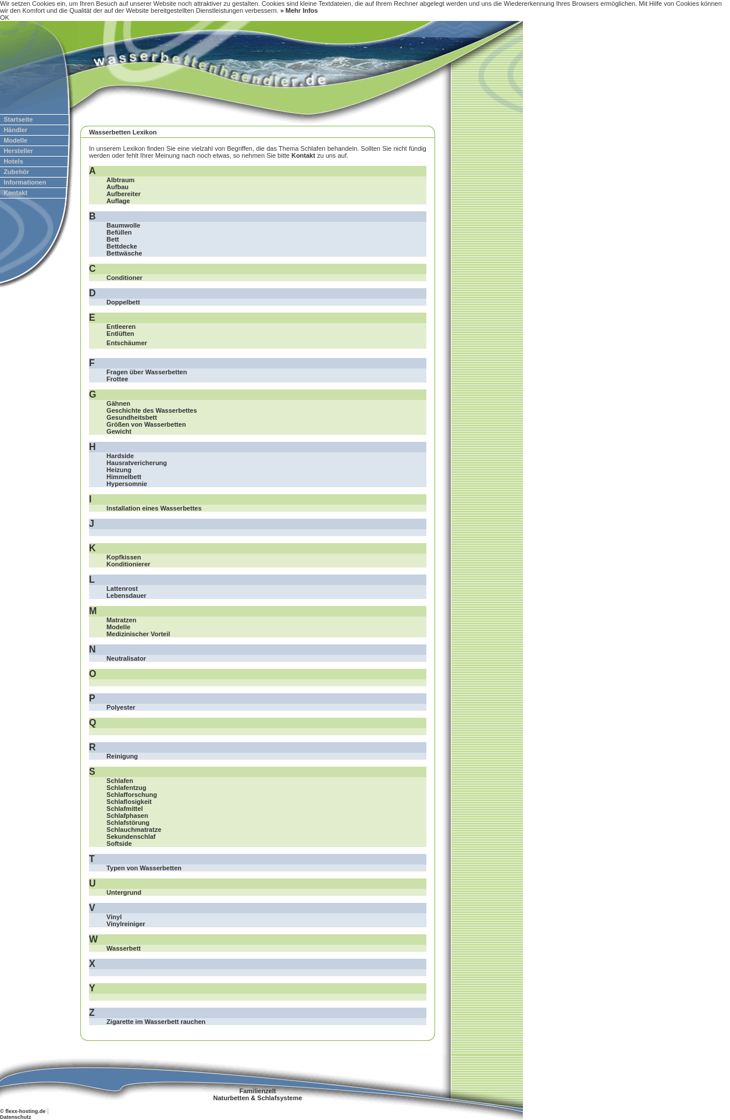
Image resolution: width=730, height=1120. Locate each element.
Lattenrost (122, 588)
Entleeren (121, 326)
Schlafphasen (127, 815)
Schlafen (119, 780)
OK (4, 17)
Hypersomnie (126, 483)
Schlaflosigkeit (129, 801)
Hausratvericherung (136, 462)
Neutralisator (126, 658)
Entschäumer (126, 342)
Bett (112, 239)
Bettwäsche (124, 253)
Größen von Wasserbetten (146, 424)
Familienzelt (257, 1090)
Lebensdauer (126, 595)
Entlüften (120, 333)
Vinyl (114, 916)
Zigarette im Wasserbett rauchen (155, 1021)
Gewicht (118, 431)
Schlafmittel (124, 808)
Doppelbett (123, 302)
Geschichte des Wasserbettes (151, 410)
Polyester (121, 707)
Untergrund (123, 892)
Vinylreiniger (125, 923)
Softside (118, 843)
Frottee (117, 378)
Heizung (118, 469)
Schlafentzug (126, 787)
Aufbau (117, 186)
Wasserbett (123, 948)
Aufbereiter (123, 193)
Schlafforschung (131, 794)
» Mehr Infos (299, 10)
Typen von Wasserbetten (143, 867)
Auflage (118, 200)
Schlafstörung (127, 822)
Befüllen (118, 232)
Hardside (120, 455)
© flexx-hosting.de (22, 1111)
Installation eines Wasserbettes (153, 508)
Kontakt (303, 155)
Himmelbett (123, 476)
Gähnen (118, 403)
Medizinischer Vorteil (138, 633)
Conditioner (124, 277)
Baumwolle (123, 225)
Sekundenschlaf (130, 836)
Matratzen (121, 619)
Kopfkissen (123, 557)
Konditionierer (128, 564)
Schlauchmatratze (133, 829)
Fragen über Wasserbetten (146, 371)
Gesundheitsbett (131, 417)
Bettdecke (121, 246)
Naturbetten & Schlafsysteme (257, 1097)
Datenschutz (15, 1117)
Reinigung (122, 756)
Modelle (118, 626)
